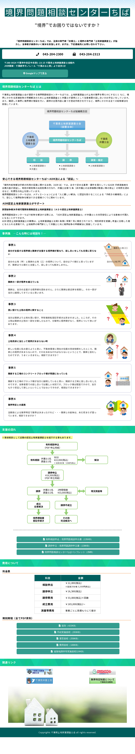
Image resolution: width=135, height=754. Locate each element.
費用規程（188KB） (68, 657)
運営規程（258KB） (68, 649)
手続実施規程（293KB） (68, 641)
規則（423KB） (68, 632)
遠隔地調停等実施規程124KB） (68, 666)
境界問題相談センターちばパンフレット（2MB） (68, 557)
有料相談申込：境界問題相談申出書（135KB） (68, 540)
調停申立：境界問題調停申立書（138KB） (68, 548)
